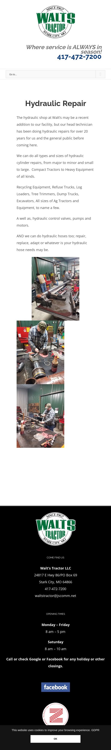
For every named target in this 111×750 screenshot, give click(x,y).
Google (35, 659)
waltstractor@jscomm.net (55, 595)
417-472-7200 (79, 56)
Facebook (55, 659)
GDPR (95, 730)
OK (55, 739)
